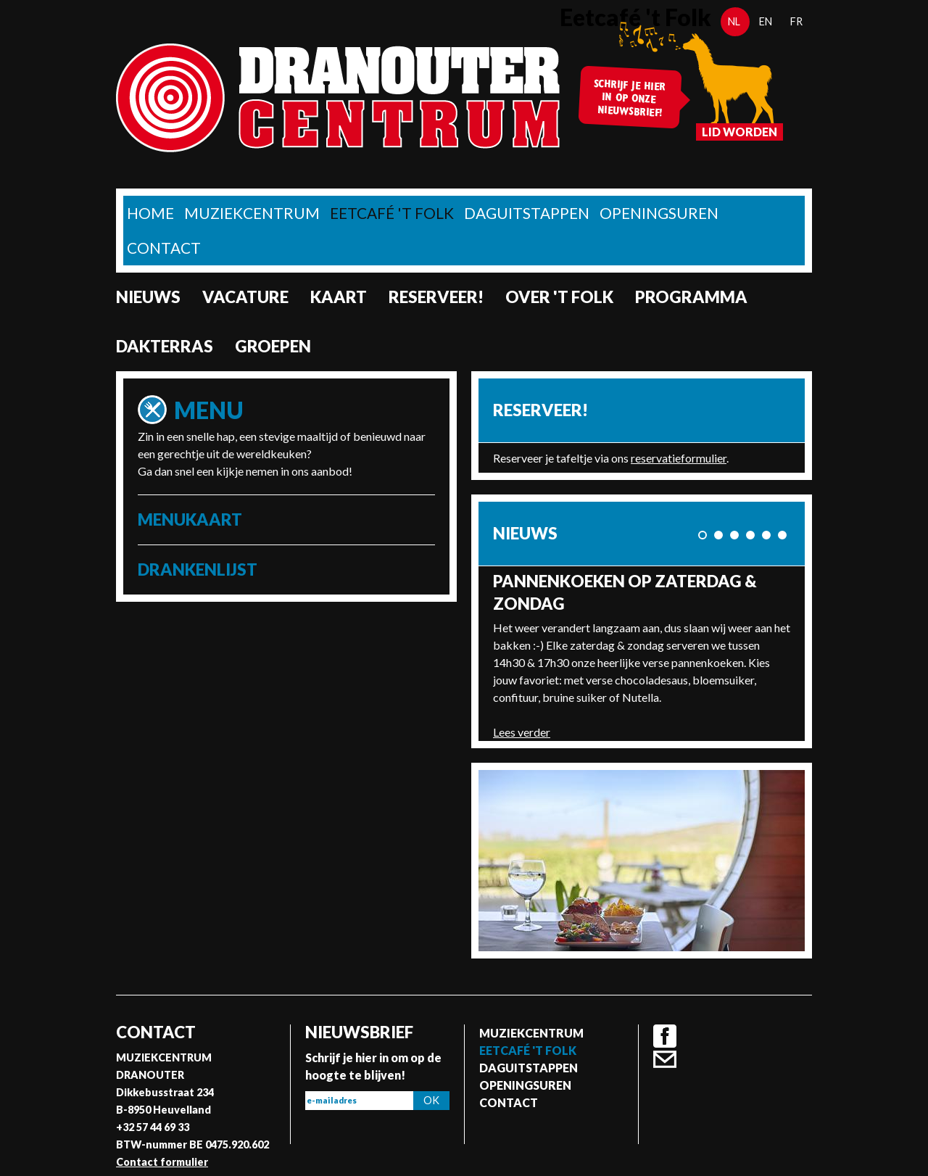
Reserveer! (436, 297)
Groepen (273, 346)
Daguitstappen (526, 213)
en (765, 21)
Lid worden (739, 131)
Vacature (245, 297)
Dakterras (164, 346)
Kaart (338, 297)
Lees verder (521, 732)
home (150, 213)
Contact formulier (162, 1162)
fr (796, 21)
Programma (691, 297)
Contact (164, 248)
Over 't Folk (559, 297)
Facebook (664, 1036)
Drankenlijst (197, 569)
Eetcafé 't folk (392, 213)
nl (734, 21)
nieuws (148, 297)
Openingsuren (659, 213)
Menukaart (190, 519)
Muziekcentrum (252, 213)
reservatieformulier (678, 458)
